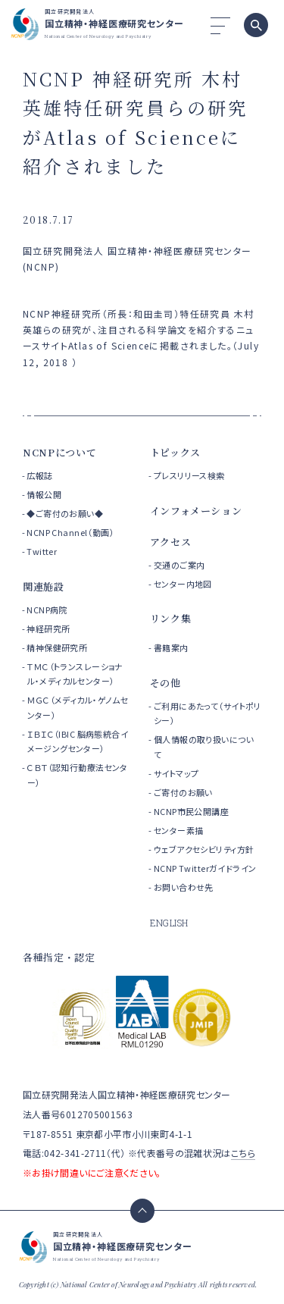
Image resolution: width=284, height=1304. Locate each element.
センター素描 (179, 830)
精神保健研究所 (57, 647)
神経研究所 (48, 628)
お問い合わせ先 (184, 887)
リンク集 (171, 618)
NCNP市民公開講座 (191, 811)
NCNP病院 (47, 609)
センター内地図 (183, 584)
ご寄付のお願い (183, 792)
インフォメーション (196, 510)
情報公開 (44, 494)
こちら (243, 1152)
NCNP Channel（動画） (70, 532)
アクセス (171, 541)
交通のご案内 (179, 565)
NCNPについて (59, 452)
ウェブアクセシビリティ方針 (204, 849)
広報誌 (39, 475)
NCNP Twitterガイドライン (205, 868)
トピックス (175, 452)
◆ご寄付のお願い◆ (65, 513)
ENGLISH (169, 923)
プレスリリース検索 (189, 475)
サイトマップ (176, 773)
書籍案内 (171, 647)
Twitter (42, 551)
